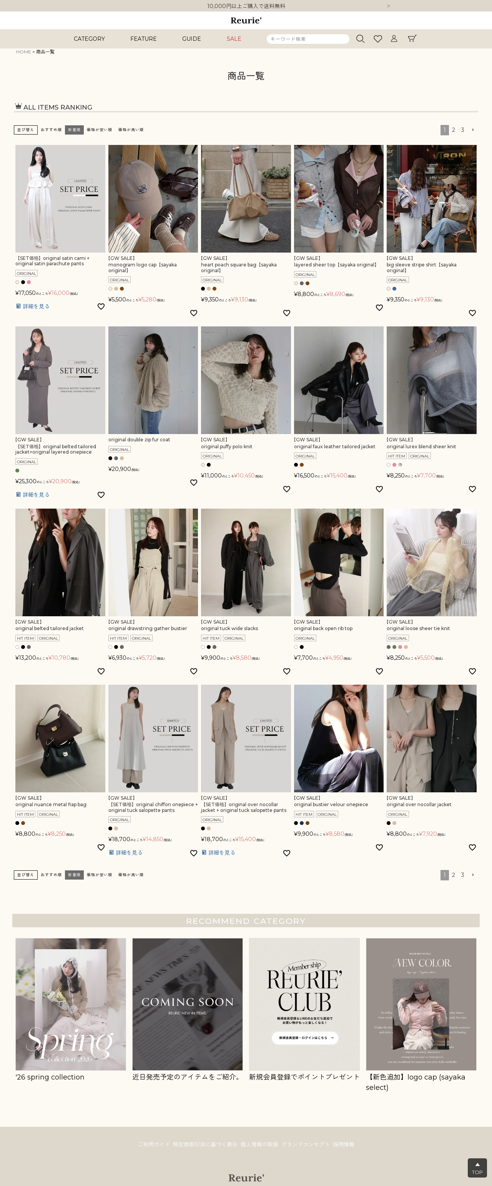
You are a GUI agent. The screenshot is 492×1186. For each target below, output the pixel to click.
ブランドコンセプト (307, 1145)
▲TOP (477, 1168)
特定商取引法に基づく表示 (203, 1145)
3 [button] (462, 129)
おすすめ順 (51, 129)
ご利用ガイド (151, 1145)
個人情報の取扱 (259, 1145)
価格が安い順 (99, 129)
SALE (234, 38)
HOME (23, 52)
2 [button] (453, 129)
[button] (472, 130)
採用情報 (346, 1145)
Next (388, 6)
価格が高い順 (131, 129)
